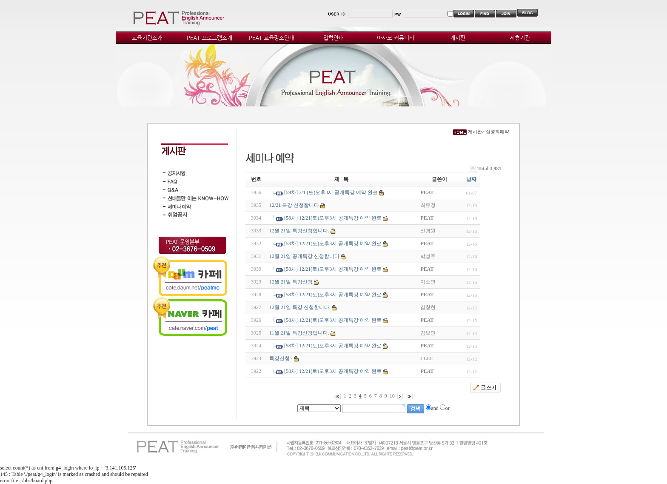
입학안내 (333, 37)
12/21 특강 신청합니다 (294, 205)
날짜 (471, 179)
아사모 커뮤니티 (395, 37)
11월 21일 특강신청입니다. (299, 333)
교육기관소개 (147, 37)
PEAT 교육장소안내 (271, 37)
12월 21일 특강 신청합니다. (300, 307)
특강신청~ (281, 358)
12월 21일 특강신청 (291, 282)
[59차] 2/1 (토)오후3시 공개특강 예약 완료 (331, 192)
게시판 (457, 37)
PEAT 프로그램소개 (209, 37)
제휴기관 (520, 37)
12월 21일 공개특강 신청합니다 (304, 256)
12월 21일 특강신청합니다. (299, 231)
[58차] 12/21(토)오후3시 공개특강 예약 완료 (333, 218)
